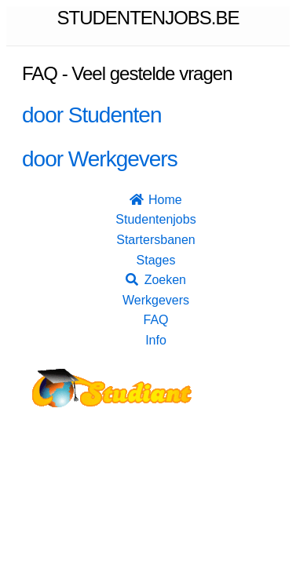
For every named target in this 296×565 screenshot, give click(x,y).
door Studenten (92, 115)
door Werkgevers (99, 159)
